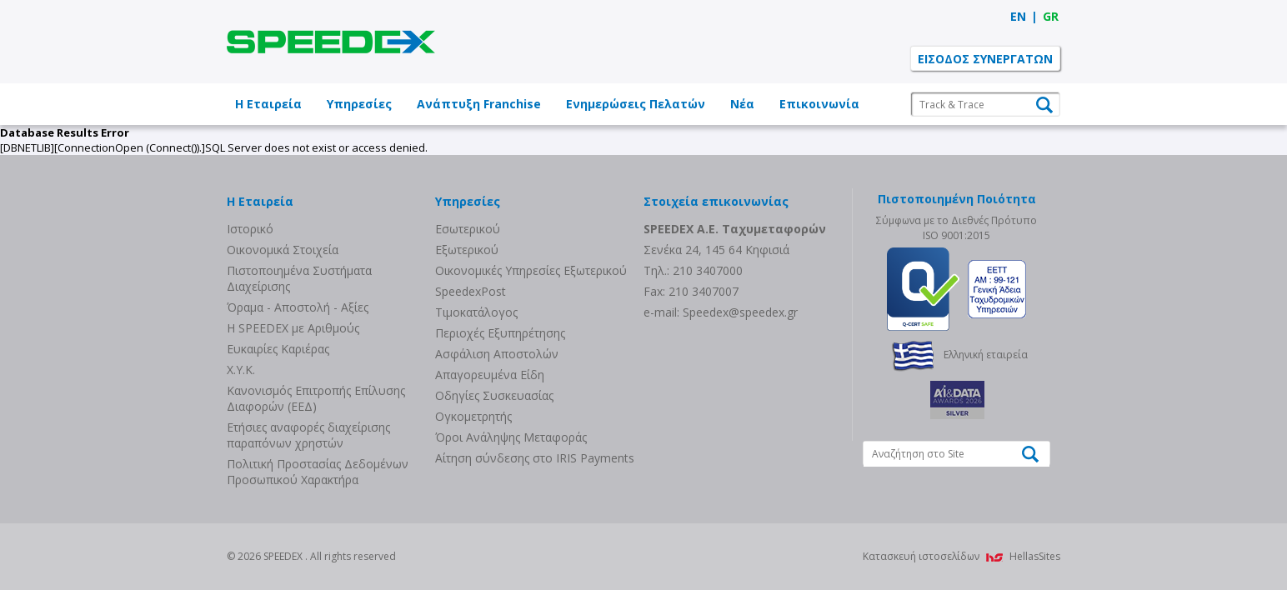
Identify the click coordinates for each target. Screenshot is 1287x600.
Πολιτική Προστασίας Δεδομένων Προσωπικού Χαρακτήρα (317, 472)
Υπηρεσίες (359, 104)
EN (1018, 16)
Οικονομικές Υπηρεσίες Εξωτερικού (531, 270)
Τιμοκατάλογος (476, 312)
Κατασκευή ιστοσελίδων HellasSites (961, 556)
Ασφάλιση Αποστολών (496, 354)
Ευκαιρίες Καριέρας (278, 349)
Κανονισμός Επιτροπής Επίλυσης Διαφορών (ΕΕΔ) (316, 398)
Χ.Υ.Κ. (241, 370)
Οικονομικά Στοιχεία (282, 250)
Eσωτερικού (467, 229)
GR (1051, 16)
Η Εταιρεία (268, 104)
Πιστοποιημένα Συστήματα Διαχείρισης (299, 278)
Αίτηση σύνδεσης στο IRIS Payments (534, 458)
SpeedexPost (470, 291)
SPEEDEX (331, 41)
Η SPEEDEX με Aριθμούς (293, 328)
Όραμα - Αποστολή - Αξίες (297, 307)
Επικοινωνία (819, 104)
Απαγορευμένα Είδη (489, 374)
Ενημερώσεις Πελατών (635, 104)
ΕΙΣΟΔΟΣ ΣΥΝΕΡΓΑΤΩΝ (985, 59)
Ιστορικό (250, 229)
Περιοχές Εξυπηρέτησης (500, 333)
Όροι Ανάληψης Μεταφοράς (511, 437)
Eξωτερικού (466, 250)
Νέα (742, 104)
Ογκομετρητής (473, 416)
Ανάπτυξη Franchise (479, 104)
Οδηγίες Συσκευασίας (494, 395)
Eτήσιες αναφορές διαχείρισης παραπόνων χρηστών (308, 435)
